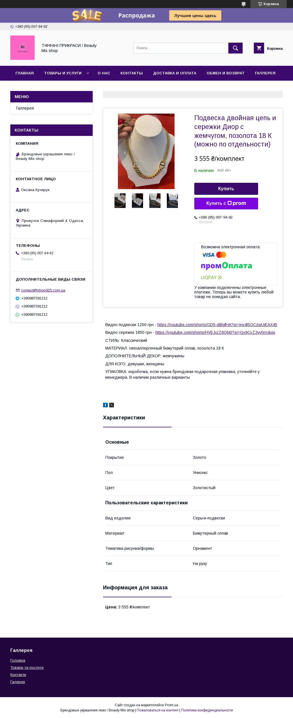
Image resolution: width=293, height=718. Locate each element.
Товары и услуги (63, 73)
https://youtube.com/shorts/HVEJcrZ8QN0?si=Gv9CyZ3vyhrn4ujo (215, 332)
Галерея (17, 682)
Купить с (226, 203)
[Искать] (235, 48)
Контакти (18, 675)
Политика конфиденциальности (207, 710)
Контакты (131, 73)
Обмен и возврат (226, 73)
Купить (226, 188)
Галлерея (265, 73)
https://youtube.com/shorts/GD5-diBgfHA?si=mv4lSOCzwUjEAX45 (217, 324)
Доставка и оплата (174, 73)
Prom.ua (171, 705)
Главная (24, 73)
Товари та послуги (26, 667)
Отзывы (24, 88)
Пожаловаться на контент (158, 710)
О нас (104, 73)
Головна (17, 660)
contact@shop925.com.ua (43, 290)
